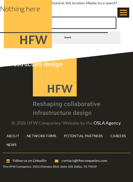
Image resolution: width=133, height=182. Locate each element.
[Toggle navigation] (123, 13)
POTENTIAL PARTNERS (83, 136)
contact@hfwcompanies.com (81, 160)
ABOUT (13, 136)
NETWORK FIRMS (41, 136)
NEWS (12, 144)
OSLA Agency (107, 123)
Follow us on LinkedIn (27, 160)
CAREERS (118, 136)
